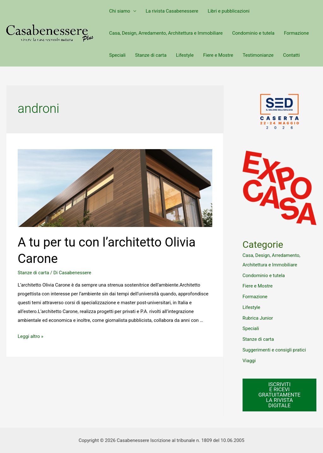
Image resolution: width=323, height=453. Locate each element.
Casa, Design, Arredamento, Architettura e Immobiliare (166, 33)
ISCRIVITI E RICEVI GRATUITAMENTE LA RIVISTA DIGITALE (279, 395)
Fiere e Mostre (218, 55)
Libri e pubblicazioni (229, 11)
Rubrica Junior (258, 318)
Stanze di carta (151, 55)
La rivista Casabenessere (172, 11)
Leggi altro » (30, 336)
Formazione (296, 33)
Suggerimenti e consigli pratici (274, 350)
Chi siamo (119, 11)
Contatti (291, 55)
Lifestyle (185, 55)
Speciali (117, 55)
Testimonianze (258, 55)
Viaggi (249, 360)
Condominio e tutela (253, 33)
